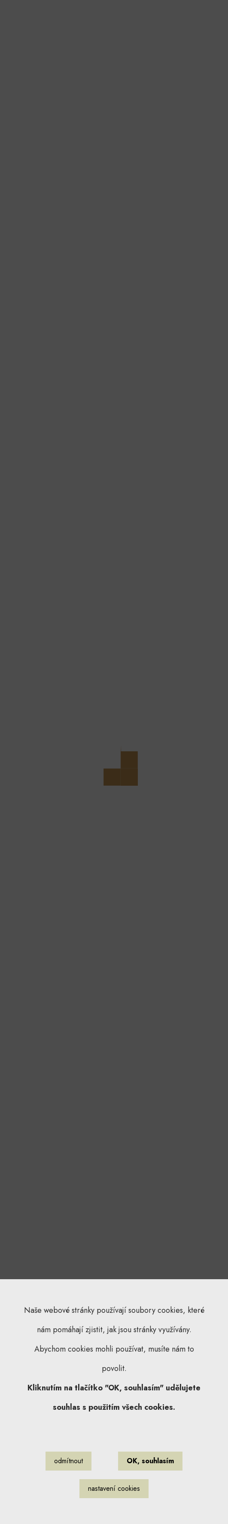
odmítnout (68, 1461)
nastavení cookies (114, 1488)
